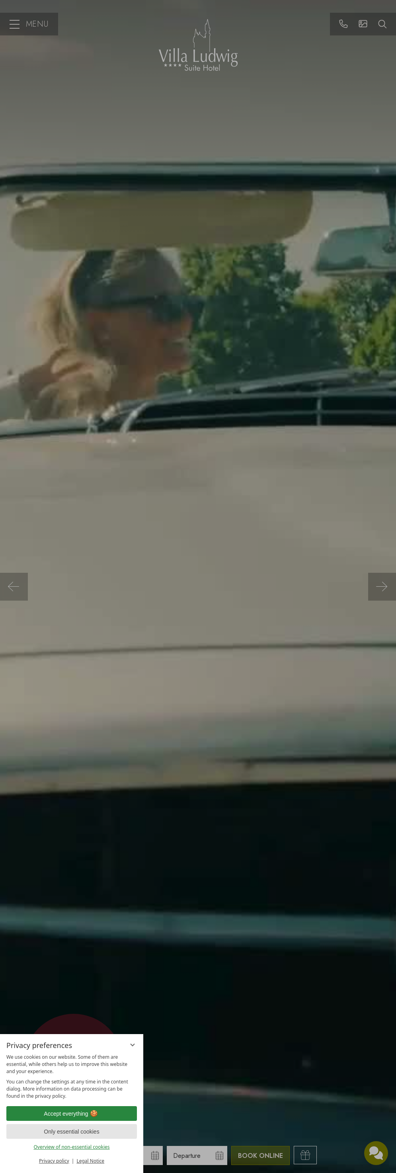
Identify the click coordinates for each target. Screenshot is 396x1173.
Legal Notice (90, 1160)
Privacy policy (54, 1160)
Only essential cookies (71, 1131)
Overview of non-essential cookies (71, 1147)
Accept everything (71, 1114)
